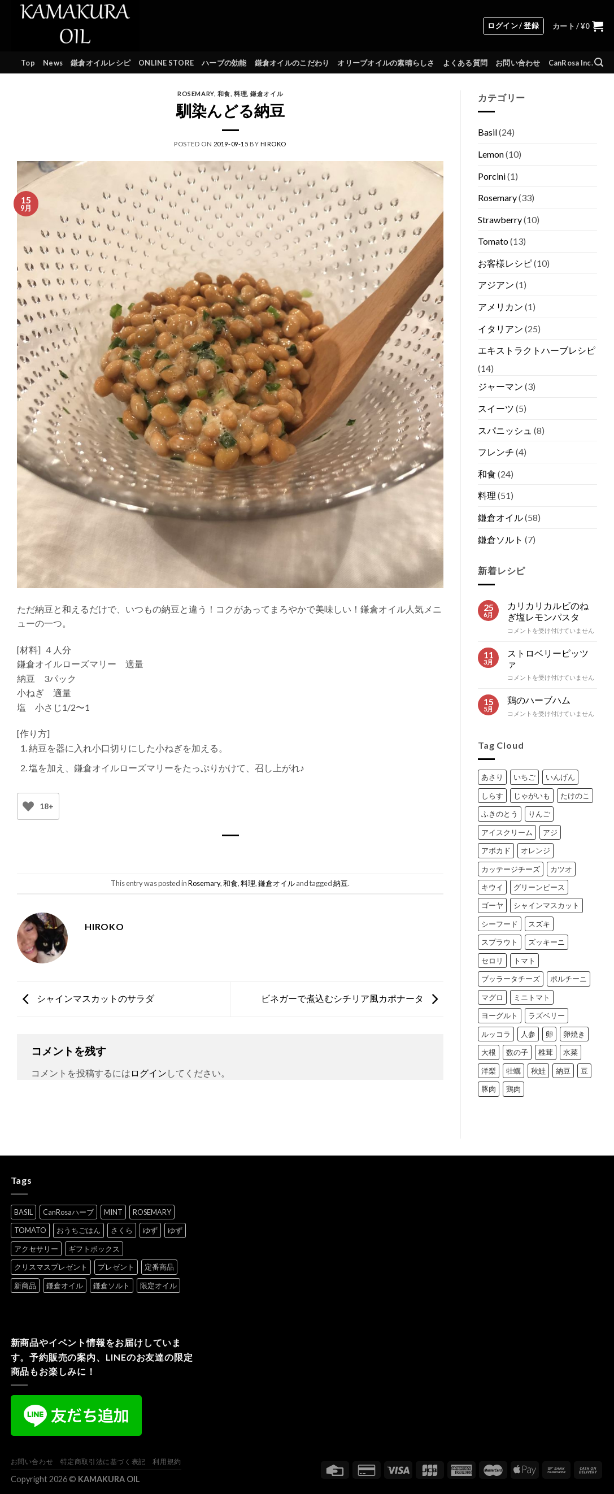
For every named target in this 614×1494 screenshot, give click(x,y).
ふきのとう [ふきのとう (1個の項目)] (499, 813)
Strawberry (500, 219)
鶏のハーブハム (539, 699)
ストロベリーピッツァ (548, 658)
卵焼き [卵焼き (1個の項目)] (574, 1034)
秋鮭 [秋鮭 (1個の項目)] (538, 1070)
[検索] (598, 62)
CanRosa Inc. (570, 62)
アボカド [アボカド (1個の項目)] (496, 850)
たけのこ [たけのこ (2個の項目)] (575, 795)
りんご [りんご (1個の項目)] (539, 813)
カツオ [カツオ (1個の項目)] (561, 869)
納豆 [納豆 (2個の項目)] (563, 1070)
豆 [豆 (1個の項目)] (584, 1070)
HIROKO (273, 143)
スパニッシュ (505, 430)
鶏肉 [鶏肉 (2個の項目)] (513, 1088)
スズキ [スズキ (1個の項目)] (539, 923)
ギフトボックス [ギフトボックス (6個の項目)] (94, 1248)
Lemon (491, 154)
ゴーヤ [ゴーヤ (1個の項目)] (492, 905)
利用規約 (167, 1461)
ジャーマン (500, 386)
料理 (240, 93)
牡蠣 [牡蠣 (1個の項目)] (513, 1070)
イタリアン (500, 328)
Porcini (492, 176)
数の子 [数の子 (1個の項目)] (517, 1052)
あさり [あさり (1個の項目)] (492, 776)
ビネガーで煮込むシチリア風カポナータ (352, 998)
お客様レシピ (505, 263)
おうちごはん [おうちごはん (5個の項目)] (78, 1230)
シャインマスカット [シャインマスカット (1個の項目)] (546, 905)
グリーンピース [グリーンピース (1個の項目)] (539, 887)
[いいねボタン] (28, 807)
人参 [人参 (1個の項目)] (528, 1034)
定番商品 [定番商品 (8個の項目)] (159, 1266)
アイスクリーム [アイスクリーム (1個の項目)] (507, 832)
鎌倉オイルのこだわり (292, 62)
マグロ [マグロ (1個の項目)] (492, 997)
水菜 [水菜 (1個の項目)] (570, 1052)
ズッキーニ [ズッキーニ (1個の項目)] (546, 941)
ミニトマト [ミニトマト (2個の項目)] (531, 997)
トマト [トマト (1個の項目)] (524, 960)
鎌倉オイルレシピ (100, 62)
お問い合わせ (518, 62)
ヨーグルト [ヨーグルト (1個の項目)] (499, 1015)
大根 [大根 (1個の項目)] (488, 1052)
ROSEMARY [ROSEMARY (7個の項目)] (152, 1212)
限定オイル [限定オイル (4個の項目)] (158, 1285)
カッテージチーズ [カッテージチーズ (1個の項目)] (510, 869)
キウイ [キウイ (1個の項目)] (492, 887)
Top (28, 62)
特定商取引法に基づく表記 (103, 1461)
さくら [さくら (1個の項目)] (122, 1230)
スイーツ (496, 408)
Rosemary (195, 93)
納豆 (340, 883)
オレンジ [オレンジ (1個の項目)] (535, 850)
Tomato (493, 241)
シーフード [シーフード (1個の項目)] (499, 923)
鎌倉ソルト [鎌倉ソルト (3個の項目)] (111, 1285)
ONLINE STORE (166, 62)
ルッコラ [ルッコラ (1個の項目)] (496, 1034)
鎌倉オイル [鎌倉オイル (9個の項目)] (64, 1285)
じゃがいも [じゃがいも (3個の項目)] (531, 795)
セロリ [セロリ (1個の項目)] (492, 960)
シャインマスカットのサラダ (85, 998)
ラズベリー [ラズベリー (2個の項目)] (546, 1015)
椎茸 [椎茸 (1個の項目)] (545, 1052)
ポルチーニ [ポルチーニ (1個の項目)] (568, 978)
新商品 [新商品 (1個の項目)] (25, 1285)
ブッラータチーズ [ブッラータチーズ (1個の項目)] (510, 978)
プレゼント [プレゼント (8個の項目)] (116, 1266)
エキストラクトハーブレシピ (536, 350)
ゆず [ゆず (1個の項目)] (150, 1230)
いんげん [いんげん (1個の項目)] (560, 776)
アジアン (496, 284)
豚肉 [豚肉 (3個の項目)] (488, 1088)
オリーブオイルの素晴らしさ (385, 62)
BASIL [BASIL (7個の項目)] (23, 1212)
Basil (487, 132)
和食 (223, 93)
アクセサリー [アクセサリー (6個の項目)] (36, 1248)
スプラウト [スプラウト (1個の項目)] (499, 941)
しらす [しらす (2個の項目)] (492, 795)
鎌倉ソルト (500, 539)
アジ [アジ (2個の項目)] (550, 832)
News (53, 62)
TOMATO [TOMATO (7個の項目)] (30, 1230)
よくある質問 (465, 62)
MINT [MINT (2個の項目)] (113, 1212)
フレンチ (496, 451)
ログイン (148, 1072)
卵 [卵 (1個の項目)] (549, 1034)
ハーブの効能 (224, 62)
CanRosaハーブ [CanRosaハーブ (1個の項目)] (68, 1212)
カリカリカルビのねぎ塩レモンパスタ (548, 611)
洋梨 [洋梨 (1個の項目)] (488, 1070)
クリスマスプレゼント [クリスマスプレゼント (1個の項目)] (51, 1266)
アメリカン (500, 306)
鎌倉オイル (266, 93)
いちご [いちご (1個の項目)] (524, 776)
